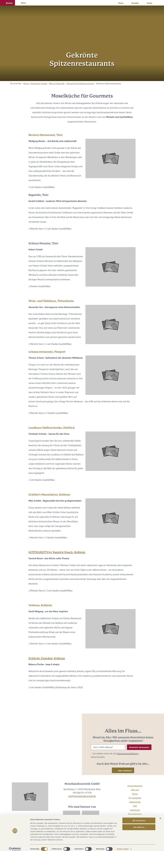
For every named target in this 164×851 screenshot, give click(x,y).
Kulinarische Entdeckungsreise (80, 83)
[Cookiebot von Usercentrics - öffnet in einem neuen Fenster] (15, 846)
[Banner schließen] (160, 816)
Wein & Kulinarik (56, 83)
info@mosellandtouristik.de (82, 796)
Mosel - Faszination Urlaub (35, 83)
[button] (7, 3)
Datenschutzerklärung (128, 753)
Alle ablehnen (139, 825)
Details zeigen (122, 846)
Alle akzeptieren (138, 818)
